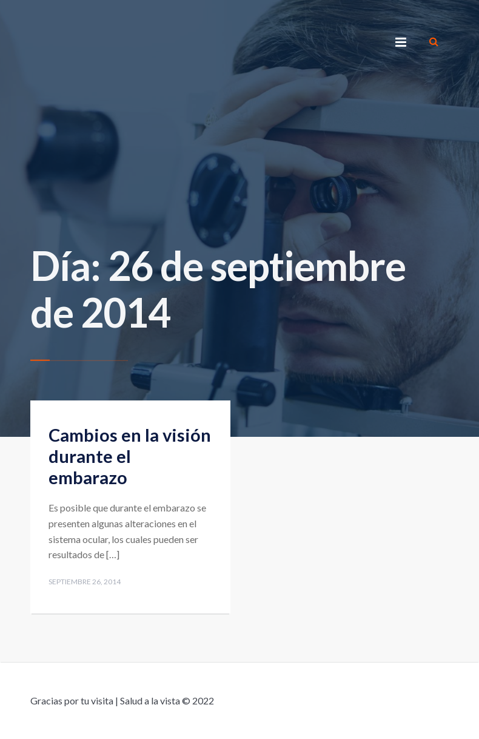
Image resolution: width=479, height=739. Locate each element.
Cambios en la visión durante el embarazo (130, 456)
